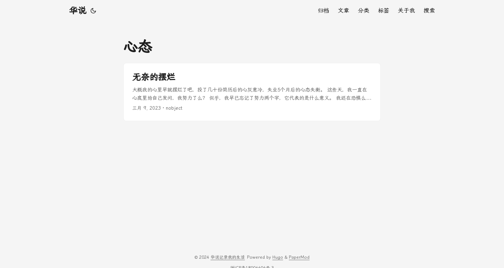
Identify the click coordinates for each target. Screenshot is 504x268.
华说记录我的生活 (228, 257)
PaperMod (299, 257)
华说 (77, 11)
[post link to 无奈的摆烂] (252, 92)
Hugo (277, 257)
